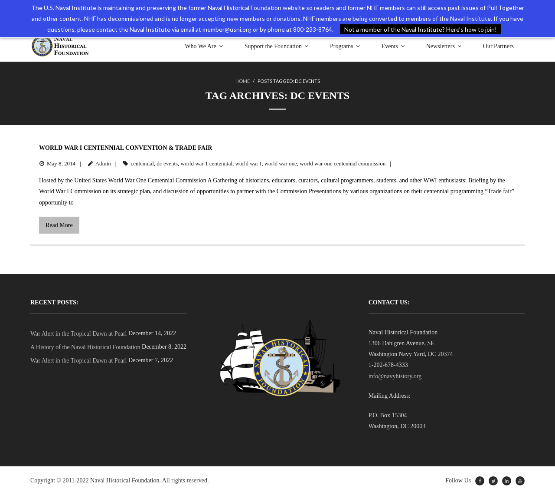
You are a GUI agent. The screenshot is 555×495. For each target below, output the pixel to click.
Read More (59, 225)
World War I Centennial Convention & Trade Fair (125, 148)
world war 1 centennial (206, 163)
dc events (167, 163)
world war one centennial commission (342, 163)
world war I (248, 163)
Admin (103, 163)
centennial (142, 163)
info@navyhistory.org (395, 376)
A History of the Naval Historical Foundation (85, 347)
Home (242, 81)
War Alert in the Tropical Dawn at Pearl (78, 333)
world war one (280, 163)
